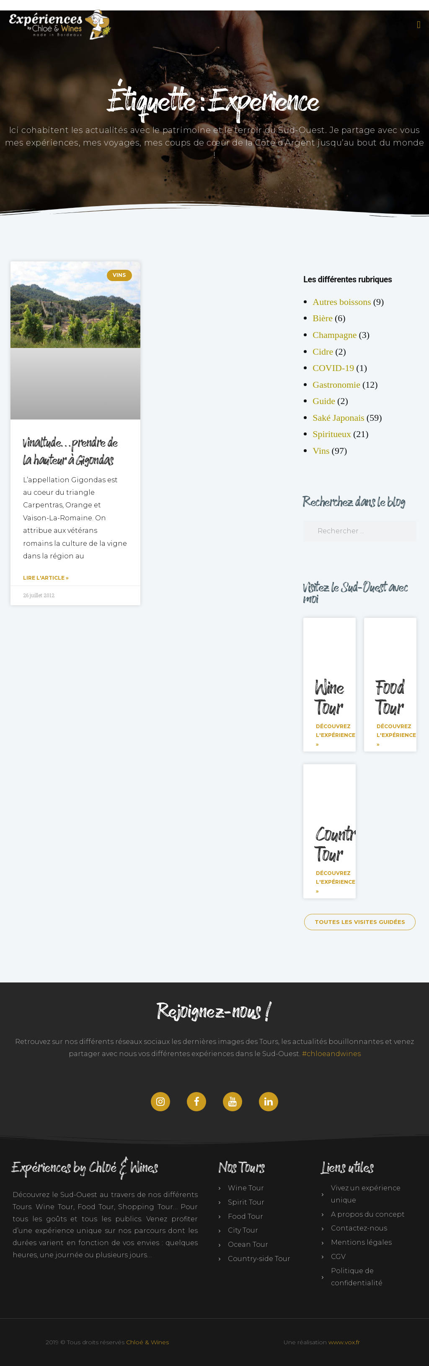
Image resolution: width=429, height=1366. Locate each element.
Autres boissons (342, 302)
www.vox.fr (344, 1342)
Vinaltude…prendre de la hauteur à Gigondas (70, 452)
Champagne (335, 335)
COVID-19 (333, 368)
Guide (324, 401)
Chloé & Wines (147, 1342)
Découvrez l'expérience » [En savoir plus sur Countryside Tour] (335, 882)
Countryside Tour (351, 845)
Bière (323, 318)
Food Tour (390, 698)
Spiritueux (332, 434)
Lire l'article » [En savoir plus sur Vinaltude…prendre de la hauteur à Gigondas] (46, 578)
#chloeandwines (331, 1054)
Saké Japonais (338, 418)
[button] (417, 24)
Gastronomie (336, 385)
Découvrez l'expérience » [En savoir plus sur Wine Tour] (335, 735)
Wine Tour (330, 698)
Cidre (323, 352)
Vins (321, 451)
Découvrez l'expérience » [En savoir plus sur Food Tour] (396, 735)
